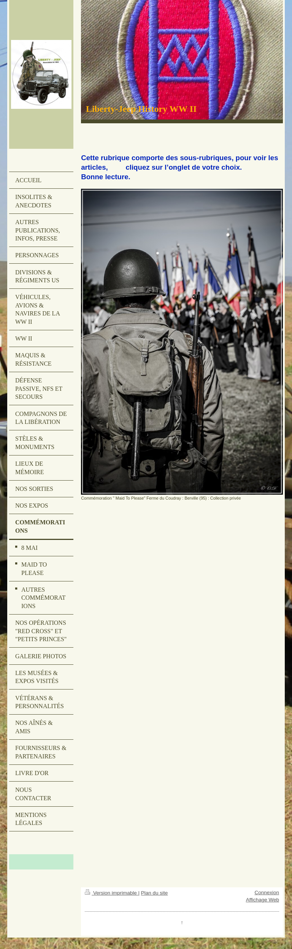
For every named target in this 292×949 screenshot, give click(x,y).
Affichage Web (262, 900)
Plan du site (154, 893)
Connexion (266, 892)
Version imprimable (111, 893)
